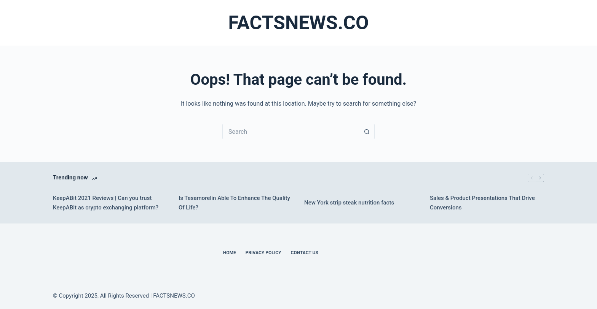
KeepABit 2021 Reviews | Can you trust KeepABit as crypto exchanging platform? (105, 203)
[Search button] (367, 131)
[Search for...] (290, 131)
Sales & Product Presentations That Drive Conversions (482, 203)
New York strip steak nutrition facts (349, 202)
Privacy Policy (263, 252)
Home (229, 252)
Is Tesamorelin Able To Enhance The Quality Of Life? (234, 203)
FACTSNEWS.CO (298, 23)
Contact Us (304, 252)
